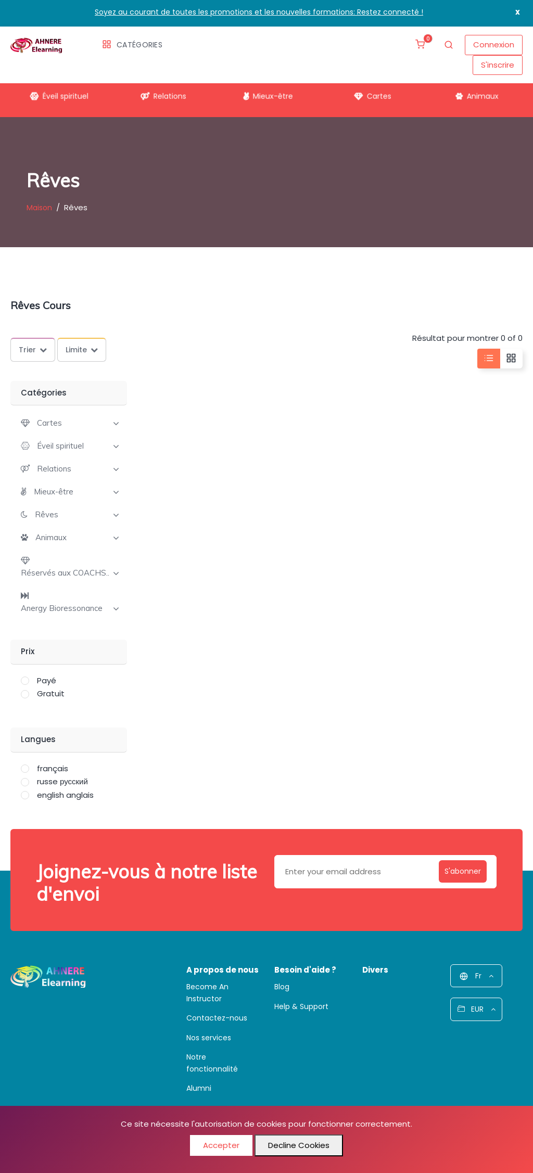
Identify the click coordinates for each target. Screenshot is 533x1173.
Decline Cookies (298, 1145)
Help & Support (301, 1006)
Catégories (132, 45)
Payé (46, 680)
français (52, 768)
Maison (39, 207)
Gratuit (51, 693)
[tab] (69, 422)
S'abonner (458, 871)
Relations (162, 94)
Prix (27, 651)
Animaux (475, 94)
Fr (476, 976)
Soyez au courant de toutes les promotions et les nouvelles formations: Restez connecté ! (259, 12)
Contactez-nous (216, 1018)
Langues (38, 739)
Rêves (46, 514)
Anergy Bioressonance (62, 608)
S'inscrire (497, 64)
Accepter (221, 1145)
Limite (82, 350)
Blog (281, 986)
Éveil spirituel (57, 94)
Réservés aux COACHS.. (65, 573)
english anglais (65, 794)
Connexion (493, 44)
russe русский (62, 781)
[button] (41, 423)
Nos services (208, 1037)
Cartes (370, 94)
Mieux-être (266, 94)
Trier (33, 350)
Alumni (198, 1088)
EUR (477, 1009)
